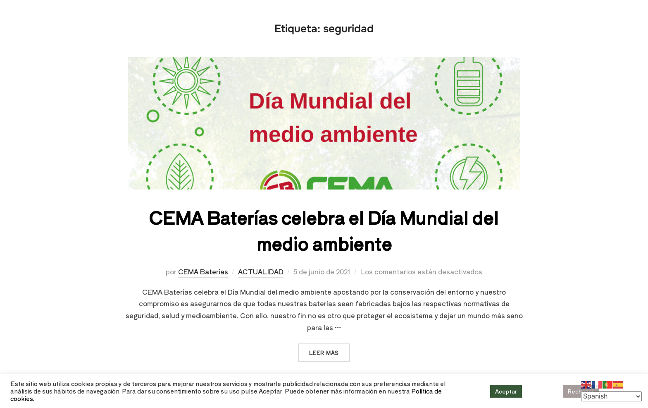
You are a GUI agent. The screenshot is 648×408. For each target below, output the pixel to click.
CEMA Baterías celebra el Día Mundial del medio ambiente (323, 230)
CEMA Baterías (203, 271)
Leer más (329, 349)
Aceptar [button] (506, 391)
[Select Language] (611, 396)
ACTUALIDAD (261, 271)
